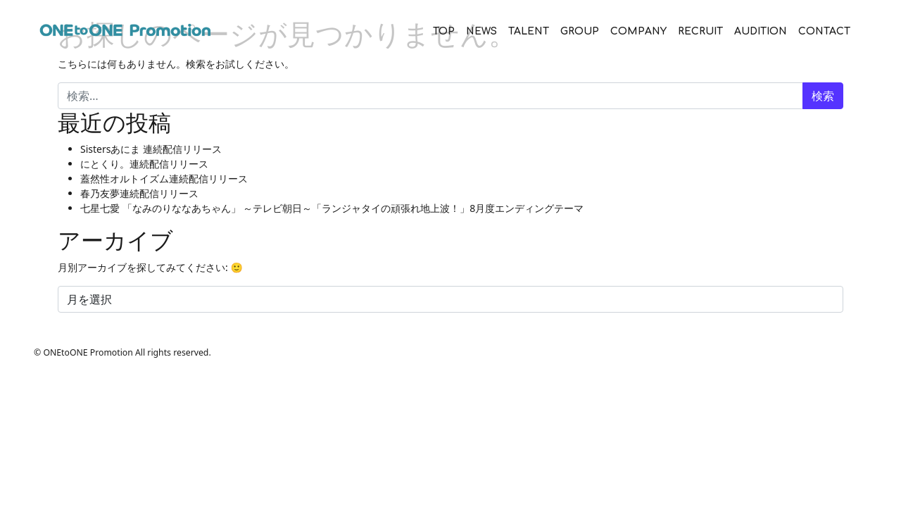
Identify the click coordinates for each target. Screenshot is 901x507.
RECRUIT (700, 31)
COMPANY (638, 31)
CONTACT (824, 31)
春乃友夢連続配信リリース (139, 193)
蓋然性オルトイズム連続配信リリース (164, 178)
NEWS (481, 31)
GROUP (579, 31)
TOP (444, 31)
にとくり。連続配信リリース (144, 163)
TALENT (528, 31)
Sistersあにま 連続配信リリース (151, 149)
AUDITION (760, 31)
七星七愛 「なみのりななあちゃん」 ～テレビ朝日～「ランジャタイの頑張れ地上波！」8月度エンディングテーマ (332, 208)
